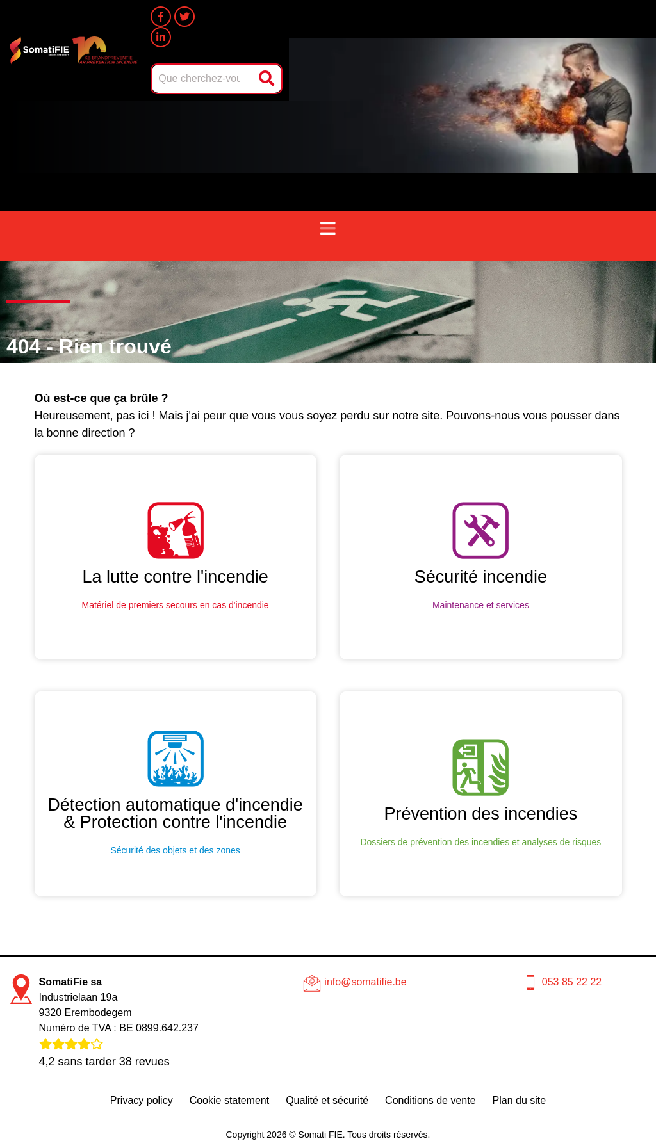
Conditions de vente (430, 1100)
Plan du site (519, 1100)
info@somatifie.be (365, 981)
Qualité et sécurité (327, 1100)
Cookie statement (230, 1100)
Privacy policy (141, 1100)
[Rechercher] (267, 79)
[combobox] (203, 79)
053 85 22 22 (572, 981)
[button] (328, 229)
